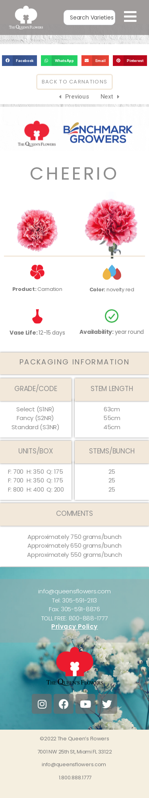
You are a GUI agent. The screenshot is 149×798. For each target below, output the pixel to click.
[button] (19, 71)
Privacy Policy (74, 637)
